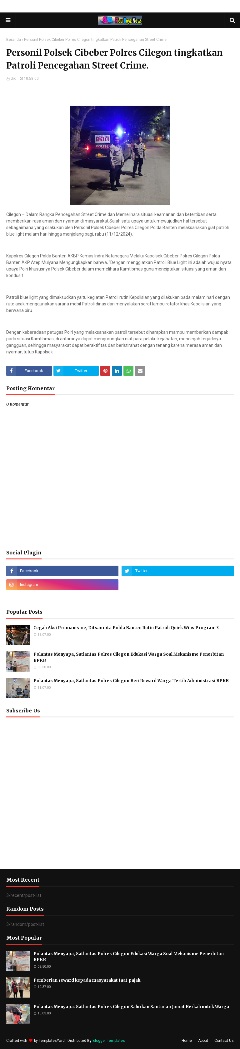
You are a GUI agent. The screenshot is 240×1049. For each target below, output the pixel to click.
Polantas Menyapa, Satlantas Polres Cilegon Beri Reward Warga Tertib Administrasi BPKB (131, 680)
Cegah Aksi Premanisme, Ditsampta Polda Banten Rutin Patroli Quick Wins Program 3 (126, 627)
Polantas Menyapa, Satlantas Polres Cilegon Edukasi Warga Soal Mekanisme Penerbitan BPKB (128, 657)
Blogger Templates (108, 1040)
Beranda (13, 39)
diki (14, 78)
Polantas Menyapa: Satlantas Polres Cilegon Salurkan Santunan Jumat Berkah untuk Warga (131, 1006)
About (203, 1040)
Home (187, 1040)
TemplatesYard (52, 1040)
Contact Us (224, 1040)
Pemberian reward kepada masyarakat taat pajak (86, 980)
